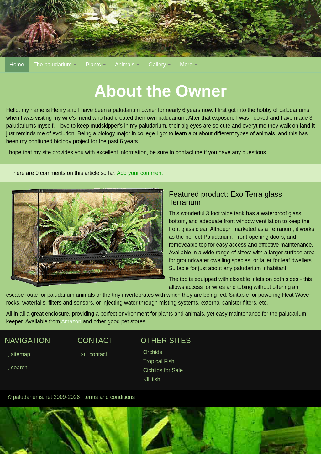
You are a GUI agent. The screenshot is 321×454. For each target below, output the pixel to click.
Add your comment (140, 173)
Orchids (152, 352)
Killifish (151, 379)
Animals (127, 64)
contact (93, 354)
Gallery (160, 64)
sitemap (20, 354)
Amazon (71, 321)
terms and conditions (109, 397)
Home (19, 64)
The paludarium (55, 64)
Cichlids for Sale (163, 370)
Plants (96, 64)
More (188, 64)
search (18, 367)
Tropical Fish (159, 361)
